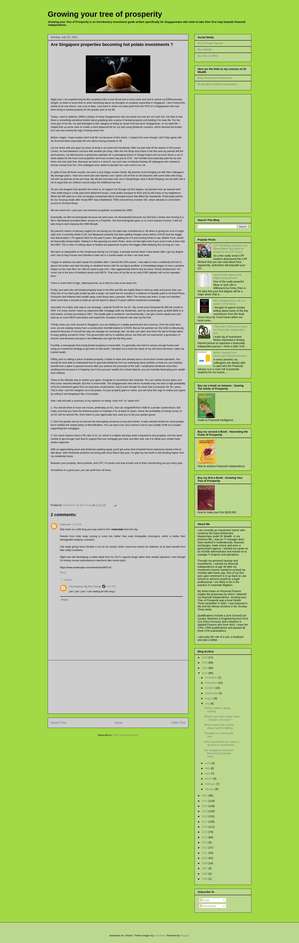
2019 (205, 811)
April (208, 773)
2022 (205, 795)
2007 (205, 868)
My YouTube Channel (210, 43)
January (210, 789)
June (208, 763)
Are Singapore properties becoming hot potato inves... (219, 753)
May (208, 768)
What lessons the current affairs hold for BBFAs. (219, 726)
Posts (205, 900)
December (211, 677)
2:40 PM (111, 586)
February (210, 783)
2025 (205, 662)
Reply (63, 572)
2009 (205, 863)
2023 (205, 673)
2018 (205, 816)
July (207, 703)
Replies (68, 579)
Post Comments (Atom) (125, 735)
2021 (205, 800)
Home (119, 722)
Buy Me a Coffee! (208, 55)
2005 (205, 878)
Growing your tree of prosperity (105, 14)
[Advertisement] (118, 687)
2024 (205, 667)
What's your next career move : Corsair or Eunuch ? (222, 718)
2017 (205, 821)
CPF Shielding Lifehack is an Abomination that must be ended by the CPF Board (230, 249)
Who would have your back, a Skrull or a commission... (221, 743)
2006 (205, 873)
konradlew (160, 935)
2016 (205, 826)
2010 (205, 858)
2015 (205, 831)
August (209, 698)
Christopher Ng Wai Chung (85, 586)
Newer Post (58, 722)
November (211, 682)
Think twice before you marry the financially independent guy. (230, 330)
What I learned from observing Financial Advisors (230, 354)
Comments (208, 906)
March (209, 778)
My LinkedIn (205, 49)
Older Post (178, 722)
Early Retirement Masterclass (215, 77)
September (212, 693)
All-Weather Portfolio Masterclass (217, 84)
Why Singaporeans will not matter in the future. (229, 302)
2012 (205, 847)
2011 (205, 852)
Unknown (65, 524)
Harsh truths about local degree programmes (227, 276)
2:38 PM (76, 524)
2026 (205, 657)
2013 (205, 842)
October (210, 687)
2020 (205, 806)
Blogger (185, 935)
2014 (205, 837)
